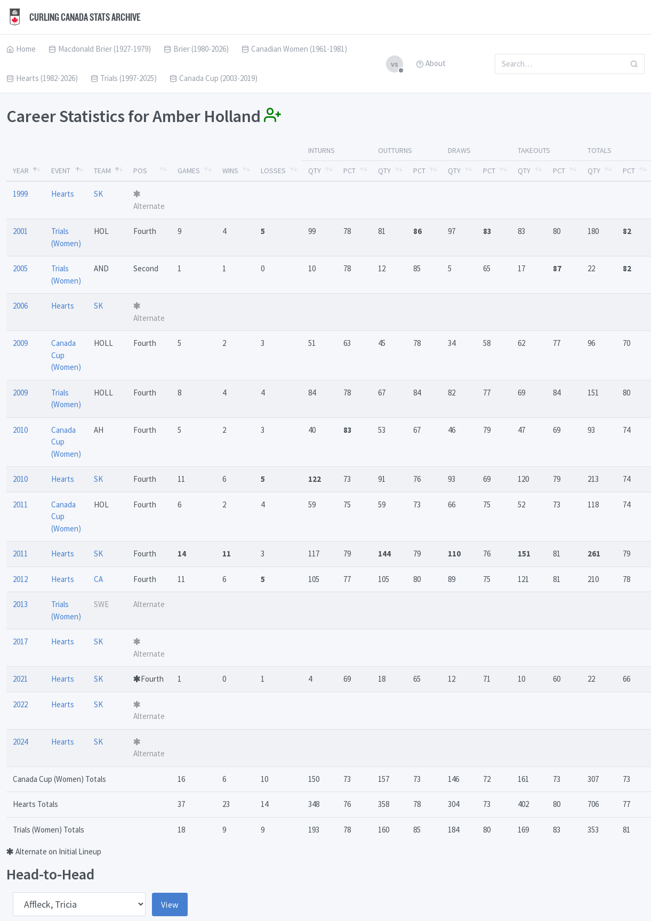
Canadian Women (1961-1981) (294, 49)
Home (21, 49)
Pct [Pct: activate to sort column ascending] (349, 170)
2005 (20, 268)
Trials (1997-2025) (124, 78)
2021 (20, 679)
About (431, 63)
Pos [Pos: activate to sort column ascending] (140, 170)
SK (98, 194)
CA (98, 579)
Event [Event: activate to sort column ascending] (60, 170)
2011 (20, 504)
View (170, 904)
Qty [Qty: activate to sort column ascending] (314, 170)
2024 (20, 742)
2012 (20, 579)
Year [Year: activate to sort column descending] (21, 170)
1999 (20, 194)
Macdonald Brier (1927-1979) (100, 49)
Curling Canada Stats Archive (73, 17)
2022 (20, 704)
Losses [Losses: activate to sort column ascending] (273, 170)
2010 (20, 430)
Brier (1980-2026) (196, 49)
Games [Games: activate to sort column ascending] (189, 170)
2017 (20, 641)
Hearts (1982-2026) (42, 78)
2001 (20, 231)
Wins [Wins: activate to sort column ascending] (230, 170)
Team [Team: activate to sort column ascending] (102, 170)
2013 (20, 604)
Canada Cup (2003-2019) (214, 78)
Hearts (62, 194)
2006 (20, 306)
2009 (20, 343)
